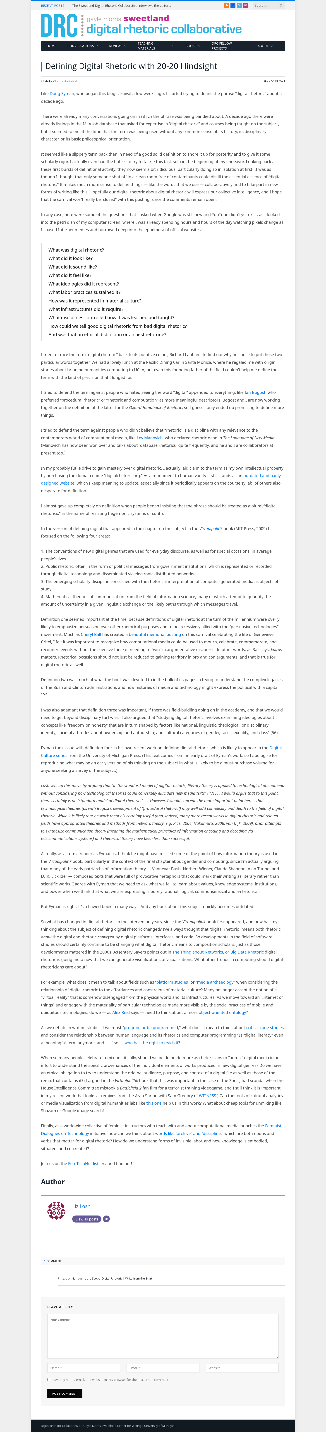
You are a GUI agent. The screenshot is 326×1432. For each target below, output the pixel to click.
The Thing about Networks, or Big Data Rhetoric (218, 952)
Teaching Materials (146, 45)
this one (154, 1103)
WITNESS (207, 1095)
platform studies (172, 982)
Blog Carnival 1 (274, 80)
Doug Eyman (62, 93)
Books (191, 46)
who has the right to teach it (151, 1042)
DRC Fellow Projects (222, 45)
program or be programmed (151, 1027)
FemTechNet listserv (87, 1163)
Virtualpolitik (210, 528)
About (263, 46)
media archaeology (215, 982)
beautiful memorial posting (155, 634)
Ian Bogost (255, 392)
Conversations (80, 46)
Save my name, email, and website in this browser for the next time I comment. (111, 1379)
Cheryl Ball (91, 634)
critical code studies (265, 1027)
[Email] (106, 1219)
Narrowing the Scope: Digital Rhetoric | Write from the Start (112, 1278)
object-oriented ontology (222, 1012)
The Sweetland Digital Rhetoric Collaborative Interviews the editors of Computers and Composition (123, 6)
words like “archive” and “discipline (188, 1133)
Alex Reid (121, 1012)
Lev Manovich (150, 437)
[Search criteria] (269, 5)
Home (51, 46)
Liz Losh (50, 80)
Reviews (115, 46)
